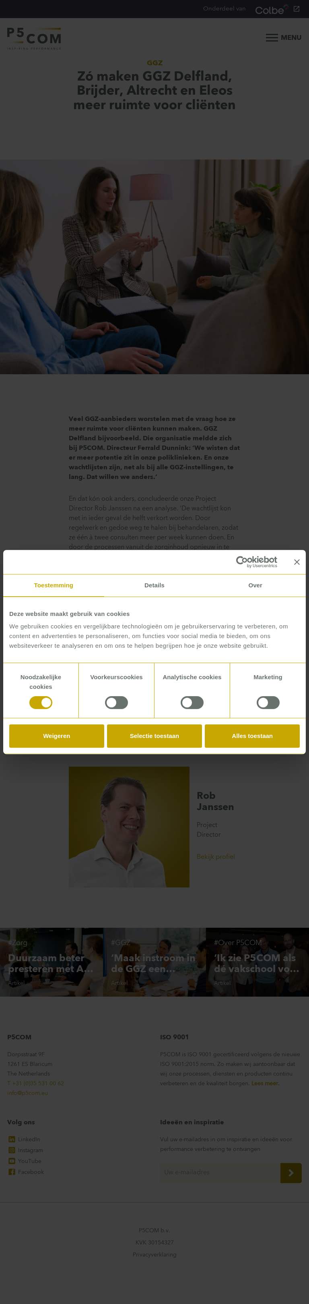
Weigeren (56, 735)
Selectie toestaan (154, 735)
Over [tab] (255, 585)
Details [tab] (154, 585)
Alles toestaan (252, 735)
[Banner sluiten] (297, 562)
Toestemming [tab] (54, 585)
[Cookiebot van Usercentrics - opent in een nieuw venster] (242, 562)
